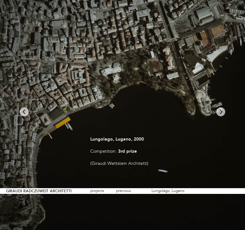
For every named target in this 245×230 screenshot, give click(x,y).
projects (97, 191)
